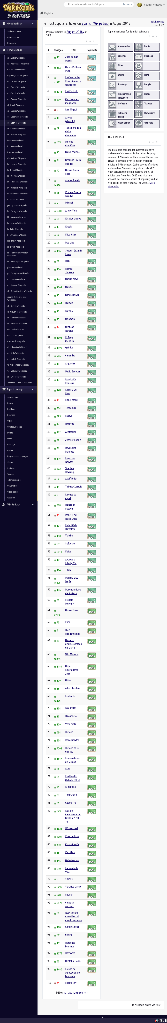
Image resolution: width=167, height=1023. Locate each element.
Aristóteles (70, 431)
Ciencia (69, 287)
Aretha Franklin (72, 180)
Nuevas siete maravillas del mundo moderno (73, 916)
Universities (12, 486)
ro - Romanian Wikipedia (17, 279)
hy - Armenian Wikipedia (17, 188)
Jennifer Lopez (73, 439)
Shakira (69, 878)
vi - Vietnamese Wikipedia (18, 365)
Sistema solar (72, 926)
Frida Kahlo (70, 234)
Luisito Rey (70, 982)
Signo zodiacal (72, 152)
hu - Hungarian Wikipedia (17, 182)
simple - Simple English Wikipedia (17, 298)
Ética (67, 622)
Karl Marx (70, 852)
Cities (9, 421)
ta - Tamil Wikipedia (15, 329)
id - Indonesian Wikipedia (17, 193)
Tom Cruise (71, 794)
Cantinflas (70, 355)
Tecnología (70, 407)
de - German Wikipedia (16, 99)
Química (69, 347)
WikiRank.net (18, 504)
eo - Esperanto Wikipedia (17, 117)
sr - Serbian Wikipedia (16, 317)
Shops (10, 462)
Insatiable (70, 696)
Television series (14, 480)
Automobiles (12, 397)
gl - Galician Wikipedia (16, 158)
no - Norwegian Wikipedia (18, 261)
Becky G (69, 423)
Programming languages (17, 456)
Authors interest (14, 31)
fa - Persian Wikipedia (16, 140)
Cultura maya (71, 279)
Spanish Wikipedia (151, 4)
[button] (86, 41)
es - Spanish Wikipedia (16, 123)
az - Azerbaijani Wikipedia (18, 64)
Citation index (13, 37)
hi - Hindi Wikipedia (15, 170)
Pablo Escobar (72, 371)
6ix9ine (68, 934)
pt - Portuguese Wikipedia (18, 273)
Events (10, 433)
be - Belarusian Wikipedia (18, 69)
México (69, 311)
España (68, 226)
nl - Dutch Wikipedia (15, 247)
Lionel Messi (71, 399)
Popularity (11, 43)
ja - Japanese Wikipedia (17, 205)
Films (9, 438)
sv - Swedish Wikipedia (17, 323)
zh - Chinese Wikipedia (16, 377)
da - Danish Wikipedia (16, 93)
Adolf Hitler (71, 478)
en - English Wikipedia (16, 111)
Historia (69, 732)
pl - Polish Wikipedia (15, 267)
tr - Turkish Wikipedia (16, 341)
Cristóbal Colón (73, 961)
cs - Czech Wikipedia (16, 87)
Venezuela (70, 724)
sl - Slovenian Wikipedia (17, 312)
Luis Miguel (71, 109)
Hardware (70, 953)
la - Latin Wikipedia (15, 229)
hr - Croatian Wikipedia (16, 176)
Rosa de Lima (72, 836)
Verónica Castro (73, 886)
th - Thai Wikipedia (15, 335)
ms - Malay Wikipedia (16, 241)
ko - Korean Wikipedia (16, 223)
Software (11, 468)
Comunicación (72, 844)
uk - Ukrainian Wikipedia (17, 347)
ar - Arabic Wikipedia (16, 58)
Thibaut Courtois (73, 486)
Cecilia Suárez (72, 610)
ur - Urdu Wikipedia (15, 353)
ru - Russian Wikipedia (16, 285)
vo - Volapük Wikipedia (17, 371)
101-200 (68, 992)
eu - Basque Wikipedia (16, 134)
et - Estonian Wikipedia (16, 128)
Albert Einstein (72, 688)
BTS (67, 260)
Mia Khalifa (70, 708)
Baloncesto (71, 716)
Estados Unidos (73, 218)
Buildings (11, 409)
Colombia (70, 319)
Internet (69, 894)
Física (68, 551)
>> (86, 992)
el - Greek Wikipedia (15, 105)
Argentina (70, 363)
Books (10, 403)
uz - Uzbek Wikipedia (16, 359)
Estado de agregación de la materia (72, 973)
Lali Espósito (71, 91)
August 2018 (76, 32)
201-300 (78, 992)
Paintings (11, 444)
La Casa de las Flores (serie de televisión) (73, 81)
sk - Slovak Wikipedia (16, 306)
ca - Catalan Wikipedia (16, 81)
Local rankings (18, 50)
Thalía (68, 569)
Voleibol (69, 535)
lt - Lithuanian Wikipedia (17, 235)
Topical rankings (18, 389)
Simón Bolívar (72, 295)
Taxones (10, 474)
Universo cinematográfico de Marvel (73, 644)
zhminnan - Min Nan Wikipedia (19, 382)
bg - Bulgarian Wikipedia (17, 75)
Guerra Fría (70, 802)
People (10, 450)
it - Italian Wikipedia (15, 199)
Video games (12, 492)
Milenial (69, 202)
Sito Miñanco (71, 654)
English (46, 13)
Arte (67, 768)
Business (11, 415)
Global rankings (18, 23)
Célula (68, 680)
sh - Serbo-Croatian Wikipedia (19, 291)
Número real (71, 828)
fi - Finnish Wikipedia (15, 146)
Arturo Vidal (71, 210)
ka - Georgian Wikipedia (17, 211)
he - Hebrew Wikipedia (16, 164)
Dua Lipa (69, 242)
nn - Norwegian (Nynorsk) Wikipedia (18, 254)
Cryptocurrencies (14, 427)
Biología (69, 303)
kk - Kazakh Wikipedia (16, 217)
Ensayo (68, 415)
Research (127, 4)
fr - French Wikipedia (15, 152)
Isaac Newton (72, 740)
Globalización (72, 860)
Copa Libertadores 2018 (71, 670)
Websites (11, 497)
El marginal (70, 786)
